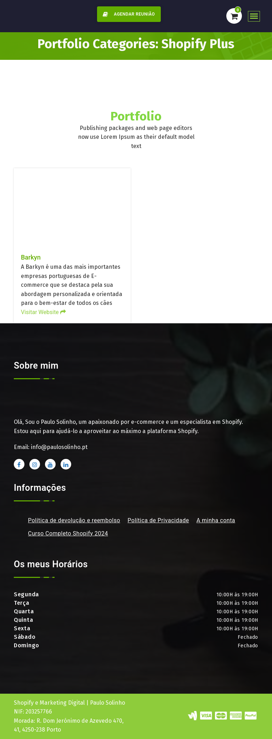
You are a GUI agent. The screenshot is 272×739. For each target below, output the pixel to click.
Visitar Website (43, 312)
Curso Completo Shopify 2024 (68, 533)
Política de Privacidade (158, 520)
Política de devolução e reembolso (74, 520)
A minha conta (216, 520)
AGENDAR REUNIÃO (127, 14)
